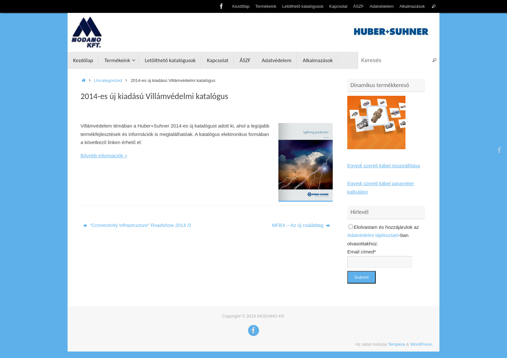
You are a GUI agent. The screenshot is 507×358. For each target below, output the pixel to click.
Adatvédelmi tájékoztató (373, 235)
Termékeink (265, 6)
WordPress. (421, 344)
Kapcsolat (338, 6)
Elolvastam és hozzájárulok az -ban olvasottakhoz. (383, 235)
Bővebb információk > (104, 155)
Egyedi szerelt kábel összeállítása (383, 165)
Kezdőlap (240, 6)
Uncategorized (108, 80)
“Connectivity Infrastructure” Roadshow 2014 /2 (137, 225)
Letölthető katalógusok (303, 6)
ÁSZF (358, 6)
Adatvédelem (382, 6)
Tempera (396, 344)
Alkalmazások (412, 6)
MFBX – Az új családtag (301, 225)
